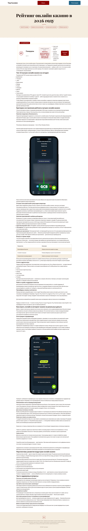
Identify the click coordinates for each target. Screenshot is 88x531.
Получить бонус (64, 53)
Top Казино (13, 3)
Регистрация (74, 3)
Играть (43, 3)
